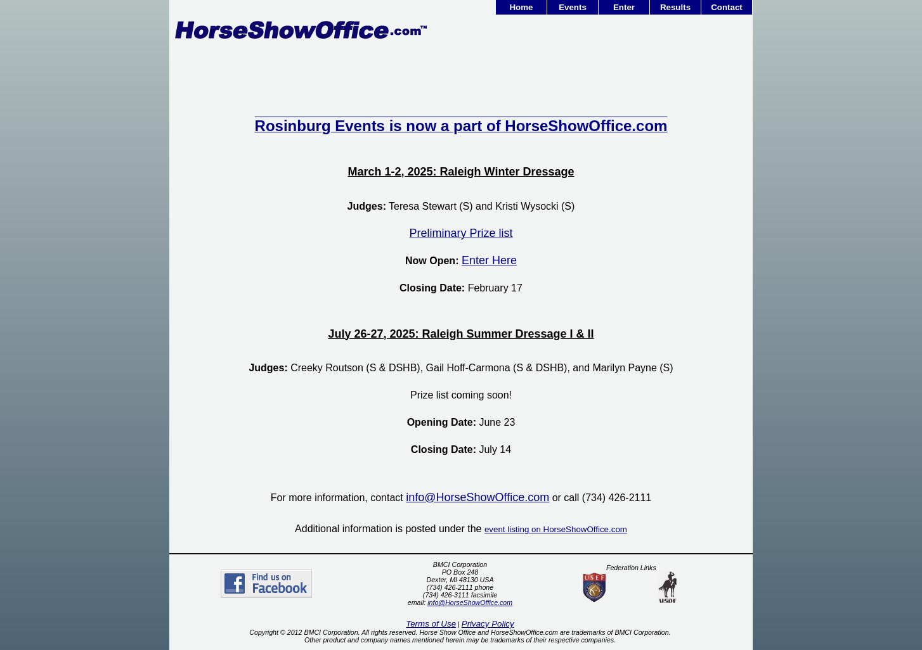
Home (521, 7)
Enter (624, 7)
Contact (727, 7)
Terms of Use (431, 623)
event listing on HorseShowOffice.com (555, 529)
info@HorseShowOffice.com (469, 602)
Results (675, 7)
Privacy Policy (488, 623)
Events (573, 7)
